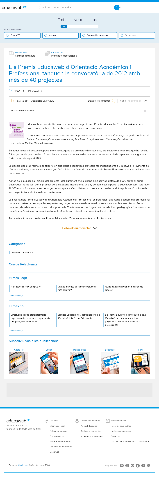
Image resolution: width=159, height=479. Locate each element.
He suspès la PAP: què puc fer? (26, 286)
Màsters (52, 35)
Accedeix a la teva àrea (91, 436)
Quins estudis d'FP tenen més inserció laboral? (124, 288)
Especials (110, 350)
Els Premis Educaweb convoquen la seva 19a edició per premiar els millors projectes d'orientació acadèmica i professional (125, 320)
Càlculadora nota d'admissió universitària (130, 441)
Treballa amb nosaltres (60, 441)
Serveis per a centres (90, 421)
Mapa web (54, 452)
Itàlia (41, 465)
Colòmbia (33, 465)
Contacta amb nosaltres (61, 446)
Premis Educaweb (88, 426)
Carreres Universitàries (97, 35)
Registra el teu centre (90, 431)
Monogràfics (79, 350)
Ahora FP (18, 350)
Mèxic (48, 465)
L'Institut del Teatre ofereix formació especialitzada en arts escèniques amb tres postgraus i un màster (30, 318)
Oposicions (130, 35)
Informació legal (57, 426)
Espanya (13, 465)
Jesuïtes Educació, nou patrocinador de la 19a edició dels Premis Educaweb (79, 316)
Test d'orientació (118, 421)
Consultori (115, 436)
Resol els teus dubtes (121, 426)
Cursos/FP (15, 35)
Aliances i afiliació (58, 436)
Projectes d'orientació (121, 431)
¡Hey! (140, 350)
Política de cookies (58, 431)
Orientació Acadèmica (22, 252)
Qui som (54, 421)
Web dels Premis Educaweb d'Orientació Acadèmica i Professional (73, 218)
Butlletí (49, 350)
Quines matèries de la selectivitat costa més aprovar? (77, 288)
